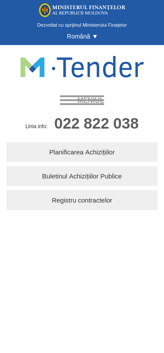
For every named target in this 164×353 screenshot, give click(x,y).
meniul (90, 100)
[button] (82, 36)
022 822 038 (96, 122)
